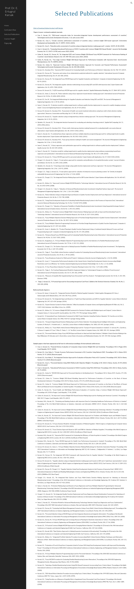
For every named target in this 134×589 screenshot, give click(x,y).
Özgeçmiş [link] (7, 43)
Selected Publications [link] (12, 34)
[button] (131, 2)
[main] (84, 13)
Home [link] (6, 25)
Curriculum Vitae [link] (10, 30)
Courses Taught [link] (9, 39)
